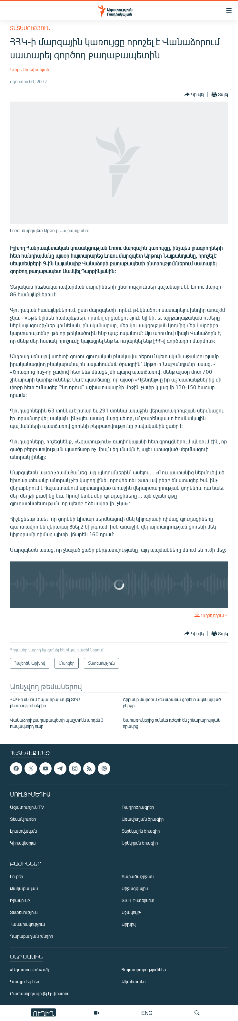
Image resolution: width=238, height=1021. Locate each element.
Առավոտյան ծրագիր (143, 819)
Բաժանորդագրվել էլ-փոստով (39, 993)
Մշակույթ (131, 912)
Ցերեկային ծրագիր (141, 831)
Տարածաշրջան (138, 876)
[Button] (194, 94)
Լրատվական (23, 831)
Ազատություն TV (27, 807)
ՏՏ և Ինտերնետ (138, 900)
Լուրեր (16, 876)
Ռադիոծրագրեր (138, 807)
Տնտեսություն (30, 28)
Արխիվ (128, 924)
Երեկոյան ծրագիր (140, 843)
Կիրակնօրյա (23, 843)
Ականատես (133, 981)
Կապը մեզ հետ (25, 981)
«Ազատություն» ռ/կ (29, 969)
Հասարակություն (27, 924)
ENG (147, 1013)
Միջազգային (135, 888)
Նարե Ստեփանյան (29, 69)
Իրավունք (20, 900)
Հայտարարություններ (144, 969)
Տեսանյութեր (23, 819)
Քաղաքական (24, 888)
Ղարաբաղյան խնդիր (31, 936)
